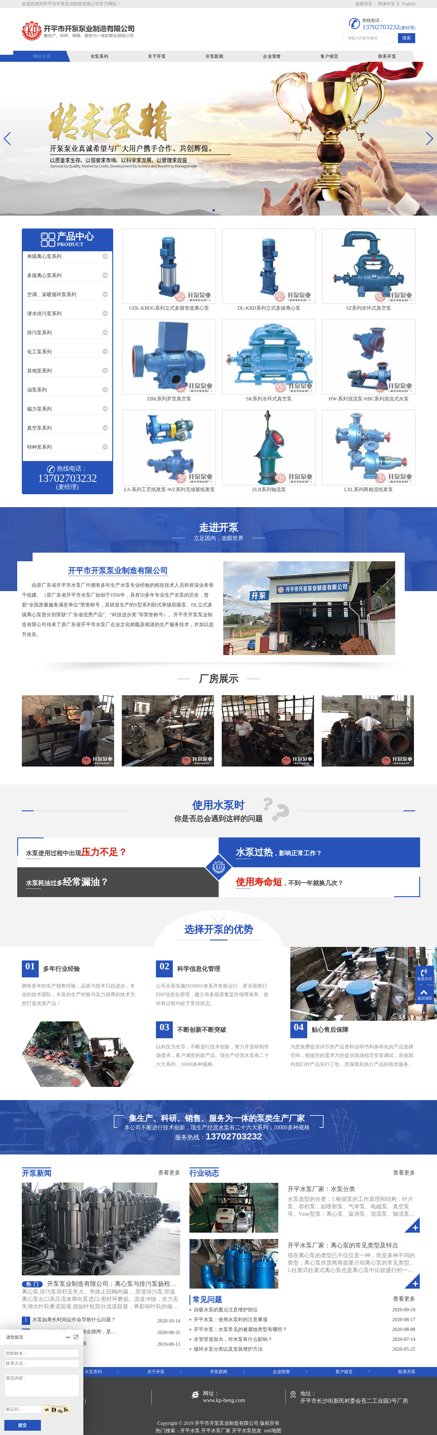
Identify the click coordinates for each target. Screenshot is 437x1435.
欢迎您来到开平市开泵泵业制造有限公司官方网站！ (71, 4)
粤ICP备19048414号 (218, 1429)
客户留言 (331, 47)
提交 (22, 1425)
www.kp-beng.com (224, 1391)
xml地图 (272, 1421)
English (408, 4)
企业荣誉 (275, 47)
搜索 (406, 31)
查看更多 (169, 1164)
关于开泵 (162, 47)
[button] (214, 201)
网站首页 (50, 47)
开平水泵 (190, 1421)
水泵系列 (106, 47)
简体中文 (386, 4)
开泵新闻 (218, 47)
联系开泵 (387, 47)
